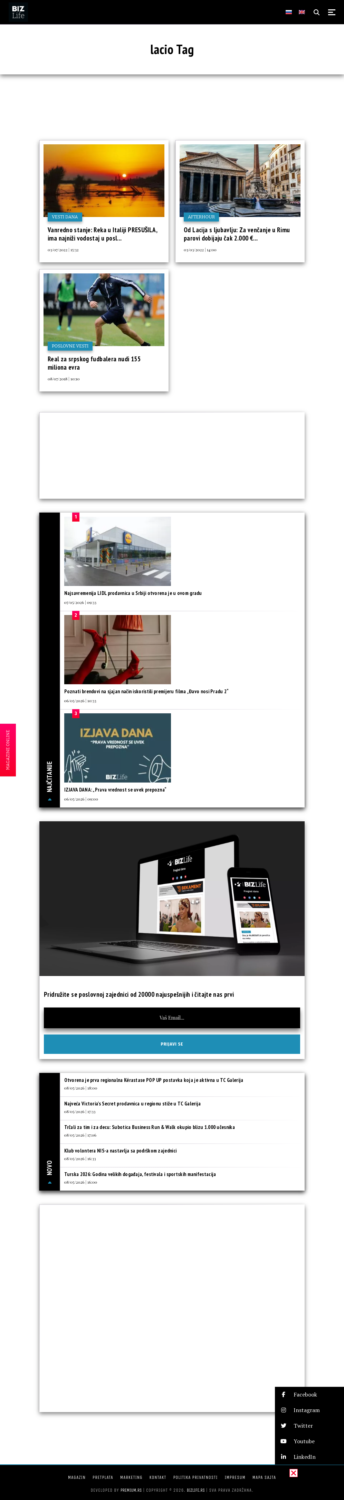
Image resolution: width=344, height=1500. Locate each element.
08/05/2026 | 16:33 (80, 1158)
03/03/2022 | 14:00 (200, 249)
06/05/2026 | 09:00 (81, 799)
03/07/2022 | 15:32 (63, 249)
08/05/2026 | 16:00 (80, 1182)
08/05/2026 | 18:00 (80, 1088)
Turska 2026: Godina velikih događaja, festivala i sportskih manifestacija (140, 1174)
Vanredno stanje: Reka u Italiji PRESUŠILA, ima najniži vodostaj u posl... (102, 234)
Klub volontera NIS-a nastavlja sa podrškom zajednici (120, 1150)
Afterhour (201, 216)
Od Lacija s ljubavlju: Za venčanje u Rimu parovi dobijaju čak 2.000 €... (237, 234)
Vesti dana (65, 216)
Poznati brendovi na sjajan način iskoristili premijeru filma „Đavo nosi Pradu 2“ (146, 691)
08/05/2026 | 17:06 (80, 1135)
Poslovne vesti (70, 346)
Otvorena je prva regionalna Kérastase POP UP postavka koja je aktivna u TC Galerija (153, 1080)
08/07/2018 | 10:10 (63, 378)
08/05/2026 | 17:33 (80, 1111)
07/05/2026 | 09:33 (80, 602)
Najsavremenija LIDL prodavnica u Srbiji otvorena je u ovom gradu (133, 593)
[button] (309, 1394)
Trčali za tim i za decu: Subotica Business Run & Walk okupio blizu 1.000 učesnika (149, 1127)
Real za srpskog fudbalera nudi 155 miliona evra (94, 363)
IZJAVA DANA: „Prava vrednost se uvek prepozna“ (115, 789)
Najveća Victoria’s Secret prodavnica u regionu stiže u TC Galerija (132, 1103)
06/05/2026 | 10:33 (80, 700)
